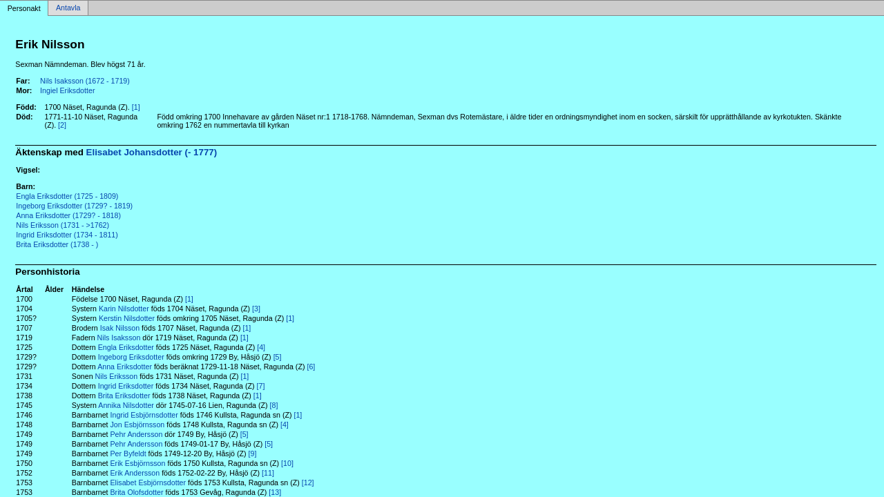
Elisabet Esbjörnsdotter (148, 482)
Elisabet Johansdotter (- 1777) (152, 152)
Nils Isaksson (119, 337)
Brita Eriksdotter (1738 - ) (57, 244)
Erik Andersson (135, 473)
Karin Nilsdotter (124, 308)
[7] (261, 386)
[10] (287, 463)
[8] (274, 405)
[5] (277, 357)
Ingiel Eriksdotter (67, 90)
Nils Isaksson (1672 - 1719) (85, 81)
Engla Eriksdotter (126, 347)
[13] (275, 492)
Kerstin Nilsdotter (127, 318)
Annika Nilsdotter (126, 405)
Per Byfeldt (128, 453)
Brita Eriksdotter (124, 395)
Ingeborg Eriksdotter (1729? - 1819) (74, 206)
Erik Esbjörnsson (138, 463)
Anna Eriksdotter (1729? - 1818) (68, 215)
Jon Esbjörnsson (137, 424)
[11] (268, 473)
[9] (253, 453)
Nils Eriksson (116, 376)
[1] (136, 107)
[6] (311, 366)
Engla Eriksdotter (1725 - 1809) (67, 196)
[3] (256, 308)
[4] (261, 347)
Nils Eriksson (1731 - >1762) (62, 225)
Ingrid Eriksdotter (126, 386)
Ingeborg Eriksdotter (131, 357)
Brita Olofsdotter (137, 492)
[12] (308, 482)
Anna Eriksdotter (124, 366)
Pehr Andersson (136, 434)
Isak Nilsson (120, 328)
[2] (62, 125)
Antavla (68, 8)
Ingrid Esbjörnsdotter (144, 415)
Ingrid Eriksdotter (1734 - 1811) (67, 235)
